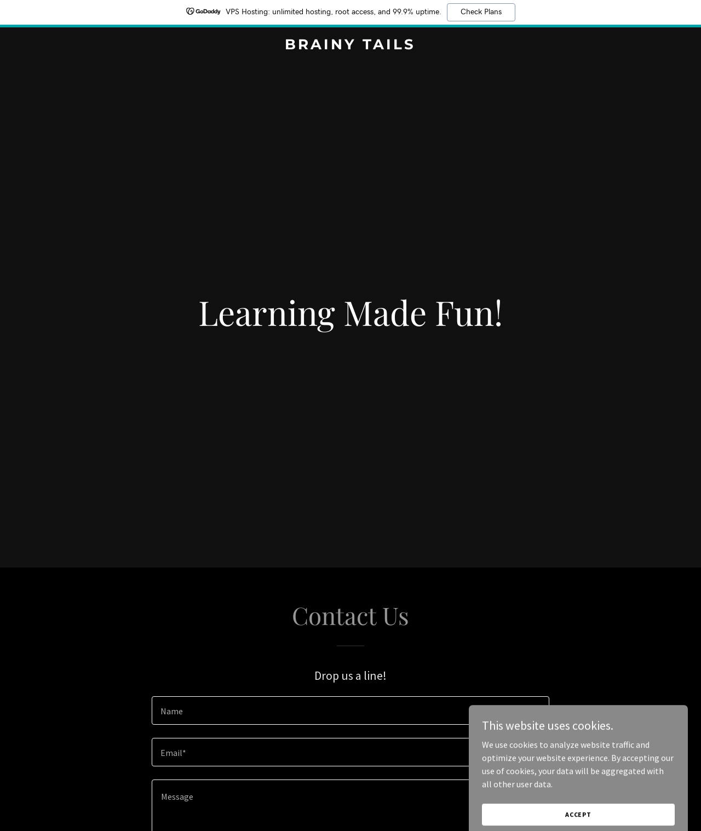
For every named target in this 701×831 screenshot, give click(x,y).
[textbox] (350, 710)
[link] (351, 46)
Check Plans (481, 12)
